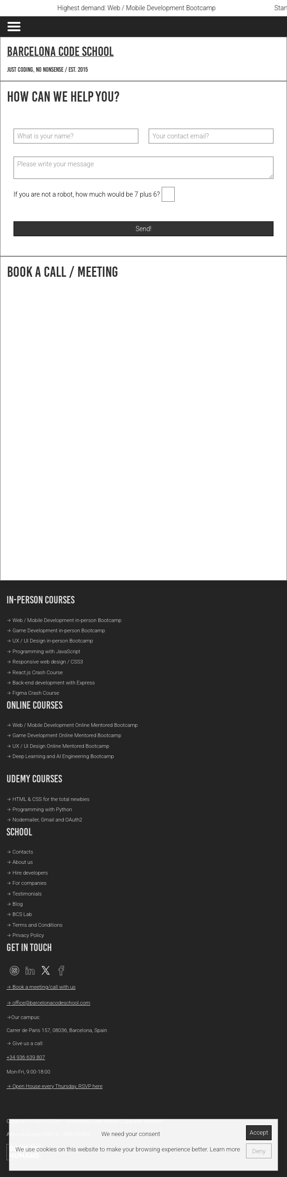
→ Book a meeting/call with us (41, 987)
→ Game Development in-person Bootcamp (56, 631)
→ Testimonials (24, 894)
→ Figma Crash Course (33, 693)
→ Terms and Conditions (34, 925)
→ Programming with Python (39, 810)
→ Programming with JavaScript (43, 652)
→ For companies (27, 883)
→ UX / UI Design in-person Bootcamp (50, 641)
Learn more (224, 1149)
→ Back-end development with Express (51, 683)
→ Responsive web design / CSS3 (45, 662)
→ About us (20, 862)
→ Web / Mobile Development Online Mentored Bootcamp (72, 725)
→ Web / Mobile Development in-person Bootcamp (64, 620)
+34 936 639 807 (26, 1057)
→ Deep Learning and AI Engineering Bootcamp (60, 756)
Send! (143, 229)
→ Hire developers (27, 873)
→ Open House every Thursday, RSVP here (54, 1086)
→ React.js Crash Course (35, 673)
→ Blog (15, 904)
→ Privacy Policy (25, 935)
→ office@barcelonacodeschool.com (48, 1003)
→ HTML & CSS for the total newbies (48, 799)
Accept (259, 1132)
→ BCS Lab (19, 914)
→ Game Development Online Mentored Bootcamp (64, 735)
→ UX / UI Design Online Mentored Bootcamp (58, 746)
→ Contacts (20, 852)
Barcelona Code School (60, 51)
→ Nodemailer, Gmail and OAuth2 (44, 820)
